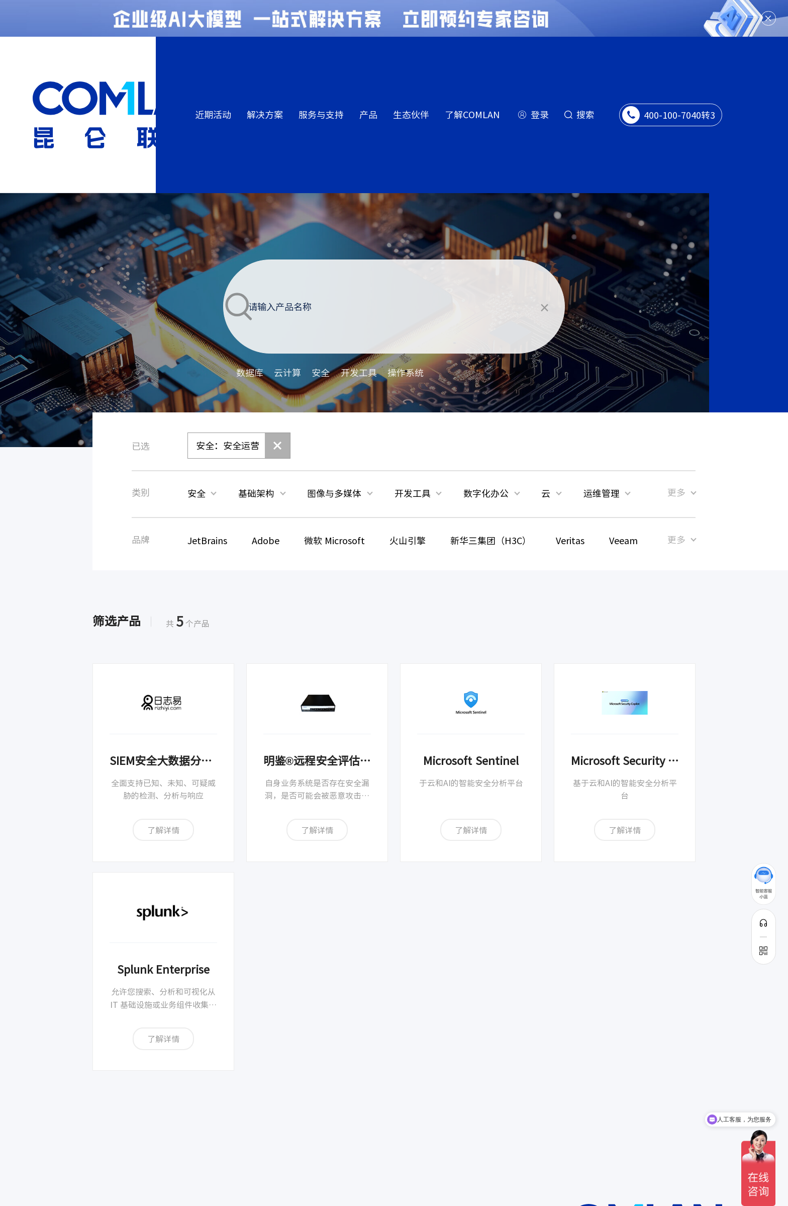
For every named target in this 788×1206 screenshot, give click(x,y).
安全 (321, 373)
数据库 (249, 373)
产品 (368, 114)
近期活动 (213, 114)
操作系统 (405, 373)
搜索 (585, 114)
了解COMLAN (472, 114)
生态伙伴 (411, 114)
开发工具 (359, 373)
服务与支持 (321, 114)
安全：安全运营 (227, 445)
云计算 (287, 373)
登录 (540, 114)
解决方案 (265, 114)
